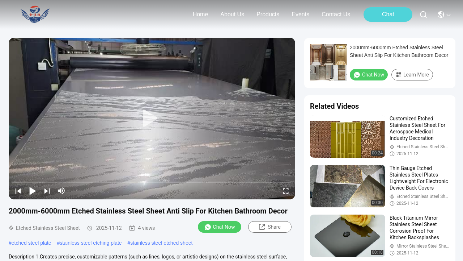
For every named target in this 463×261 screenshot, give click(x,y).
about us (232, 14)
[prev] (18, 190)
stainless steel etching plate (91, 243)
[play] (152, 118)
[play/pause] (32, 190)
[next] (47, 190)
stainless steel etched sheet (161, 243)
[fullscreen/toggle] (286, 190)
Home (200, 14)
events (300, 14)
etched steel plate (31, 243)
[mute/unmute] (61, 190)
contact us (336, 14)
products (267, 14)
